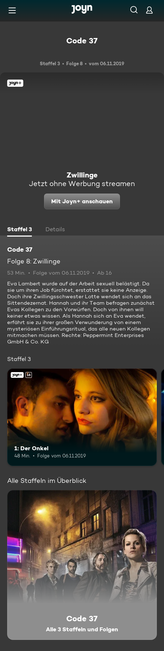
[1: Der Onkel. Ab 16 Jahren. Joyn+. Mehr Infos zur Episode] (82, 417)
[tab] (19, 230)
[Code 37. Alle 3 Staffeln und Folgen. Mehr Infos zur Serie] (82, 565)
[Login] (149, 10)
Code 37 (82, 40)
